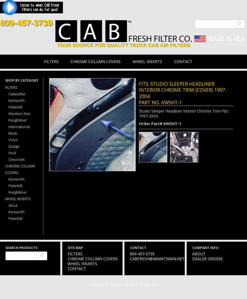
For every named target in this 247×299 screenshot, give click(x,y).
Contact (183, 61)
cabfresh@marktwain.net (157, 258)
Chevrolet (16, 159)
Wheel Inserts (147, 61)
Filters (51, 61)
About (199, 253)
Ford (12, 152)
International (19, 126)
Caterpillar (17, 93)
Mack (12, 133)
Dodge (13, 146)
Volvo (13, 139)
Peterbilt (15, 107)
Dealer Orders (207, 258)
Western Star (19, 113)
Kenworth (16, 100)
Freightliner (17, 120)
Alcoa (12, 205)
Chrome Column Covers (96, 61)
